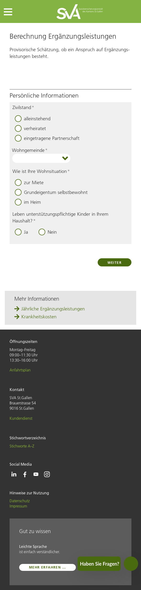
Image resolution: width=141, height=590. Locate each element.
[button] (8, 11)
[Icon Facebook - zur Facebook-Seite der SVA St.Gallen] (25, 474)
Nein (52, 232)
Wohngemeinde (30, 150)
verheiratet (35, 128)
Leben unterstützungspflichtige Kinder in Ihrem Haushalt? (60, 217)
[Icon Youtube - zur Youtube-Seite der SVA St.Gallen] (36, 474)
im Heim (32, 202)
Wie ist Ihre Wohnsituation (41, 171)
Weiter (114, 262)
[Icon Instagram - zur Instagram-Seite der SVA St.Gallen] (47, 474)
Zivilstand (23, 107)
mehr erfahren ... (47, 567)
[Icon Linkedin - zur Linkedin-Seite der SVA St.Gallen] (14, 474)
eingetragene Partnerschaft (51, 138)
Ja (26, 232)
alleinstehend (37, 118)
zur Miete (34, 182)
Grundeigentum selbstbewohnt (56, 192)
